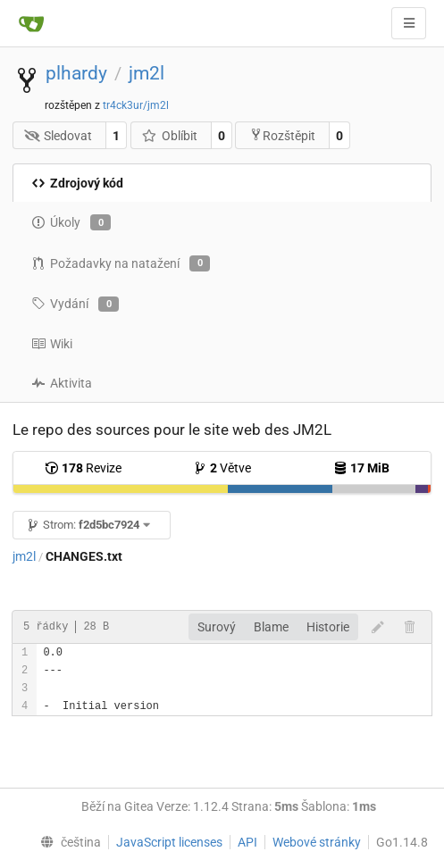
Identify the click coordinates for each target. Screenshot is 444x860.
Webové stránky (316, 842)
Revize (83, 468)
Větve (222, 468)
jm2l (146, 73)
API (247, 842)
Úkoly (71, 222)
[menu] (67, 842)
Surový (216, 627)
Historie (327, 627)
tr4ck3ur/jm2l (136, 105)
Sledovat (58, 136)
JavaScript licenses (169, 842)
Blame (271, 627)
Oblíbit (169, 136)
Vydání (75, 304)
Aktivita (61, 383)
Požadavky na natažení (120, 263)
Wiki (51, 344)
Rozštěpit (282, 135)
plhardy (76, 73)
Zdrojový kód (77, 183)
